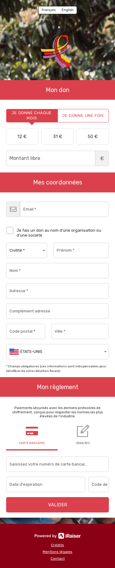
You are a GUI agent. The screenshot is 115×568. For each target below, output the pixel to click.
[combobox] (26, 250)
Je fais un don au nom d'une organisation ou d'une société (53, 230)
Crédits (57, 545)
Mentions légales (57, 552)
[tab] (32, 115)
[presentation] (31, 115)
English (68, 10)
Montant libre (57, 158)
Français (49, 10)
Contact (58, 558)
